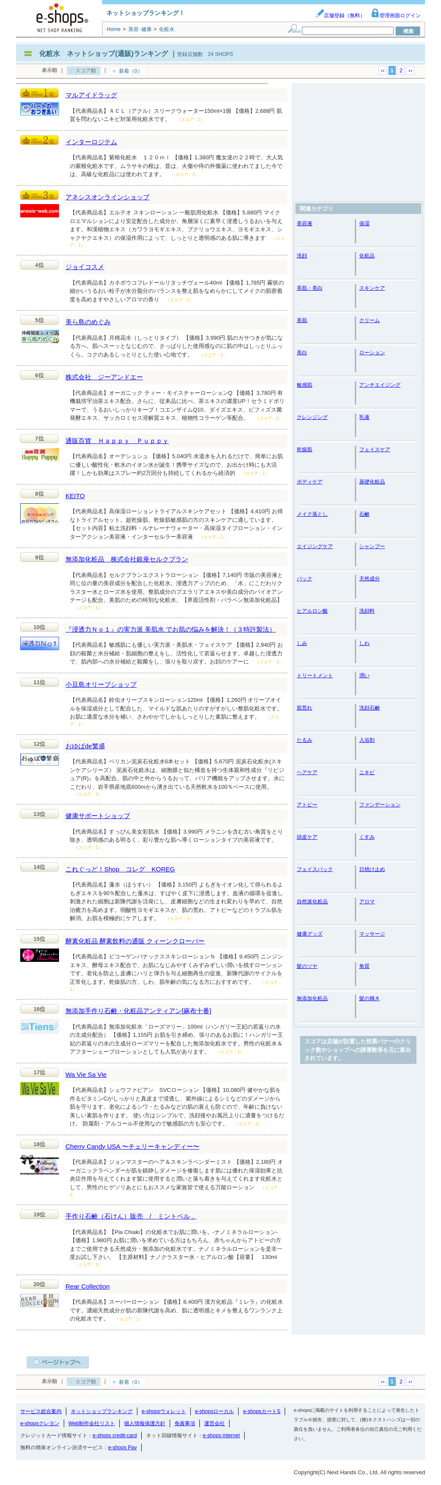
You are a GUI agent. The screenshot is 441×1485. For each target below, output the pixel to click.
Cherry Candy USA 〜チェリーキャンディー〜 (132, 1146)
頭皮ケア (307, 837)
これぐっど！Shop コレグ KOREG (120, 869)
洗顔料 (367, 611)
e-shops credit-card (115, 1435)
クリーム (369, 320)
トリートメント (315, 676)
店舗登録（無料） (340, 15)
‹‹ (383, 70)
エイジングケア (315, 546)
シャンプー (372, 546)
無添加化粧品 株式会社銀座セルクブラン (126, 559)
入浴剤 (367, 740)
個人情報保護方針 (144, 1423)
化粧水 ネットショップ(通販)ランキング (103, 53)
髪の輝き (369, 998)
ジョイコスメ (84, 266)
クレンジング (312, 417)
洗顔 (302, 256)
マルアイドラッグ (91, 95)
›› (410, 70)
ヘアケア (307, 772)
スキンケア (372, 288)
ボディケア (310, 482)
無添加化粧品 (312, 998)
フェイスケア (374, 449)
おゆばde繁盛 (85, 746)
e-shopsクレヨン (39, 1423)
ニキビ (367, 772)
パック (304, 579)
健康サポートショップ (97, 815)
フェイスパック (315, 869)
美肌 (302, 320)
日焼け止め (372, 869)
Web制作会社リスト (91, 1423)
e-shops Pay (122, 1448)
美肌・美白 (310, 288)
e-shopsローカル (214, 1411)
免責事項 (184, 1423)
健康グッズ (310, 934)
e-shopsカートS (261, 1411)
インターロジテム (91, 142)
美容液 (304, 223)
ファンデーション (380, 805)
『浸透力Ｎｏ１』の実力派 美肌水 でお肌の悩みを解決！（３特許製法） (170, 629)
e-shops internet (221, 1435)
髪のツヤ (307, 966)
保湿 (364, 223)
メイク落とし (312, 514)
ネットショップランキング (102, 1411)
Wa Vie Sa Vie (86, 1074)
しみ (302, 643)
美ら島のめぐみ (88, 322)
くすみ (367, 837)
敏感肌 (304, 385)
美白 (302, 353)
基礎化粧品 (372, 482)
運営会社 (214, 1423)
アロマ (367, 902)
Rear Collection (87, 1286)
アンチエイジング (380, 385)
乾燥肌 (304, 449)
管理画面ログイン (396, 15)
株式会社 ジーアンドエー (104, 377)
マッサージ (372, 934)
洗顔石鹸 (369, 708)
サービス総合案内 (41, 1411)
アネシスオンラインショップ (107, 197)
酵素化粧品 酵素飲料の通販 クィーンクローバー (135, 941)
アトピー (307, 805)
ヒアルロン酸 (312, 611)
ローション (372, 353)
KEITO (75, 495)
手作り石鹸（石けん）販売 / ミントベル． (130, 1216)
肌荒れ (304, 708)
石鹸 (364, 514)
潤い (364, 676)
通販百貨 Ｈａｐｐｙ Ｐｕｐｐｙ (117, 440)
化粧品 (367, 256)
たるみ (304, 740)
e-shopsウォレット (164, 1411)
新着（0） (131, 71)
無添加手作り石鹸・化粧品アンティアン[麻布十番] (138, 1010)
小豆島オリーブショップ (101, 684)
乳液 (364, 417)
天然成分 (369, 579)
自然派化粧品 (312, 902)
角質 (364, 966)
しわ (364, 643)
